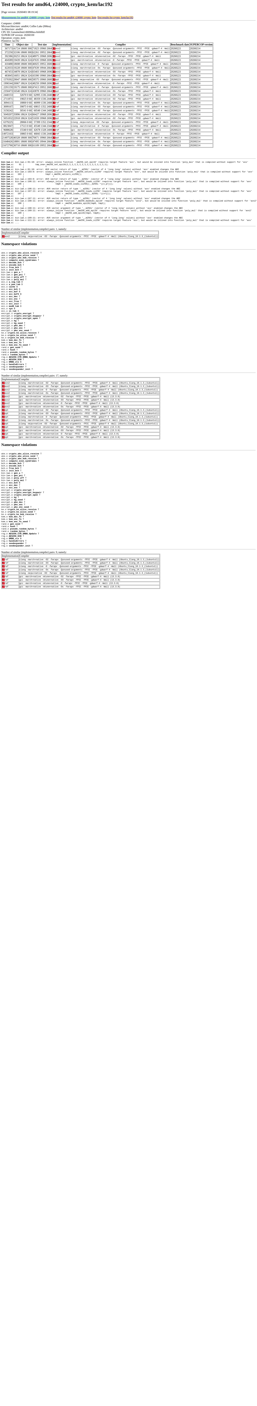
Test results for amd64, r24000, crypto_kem (73, 17)
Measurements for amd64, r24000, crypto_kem (25, 17)
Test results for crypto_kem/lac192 (115, 17)
